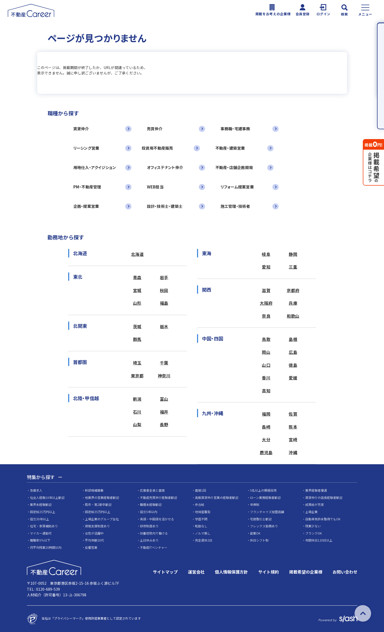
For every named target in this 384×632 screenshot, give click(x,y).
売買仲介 (155, 128)
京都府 (293, 290)
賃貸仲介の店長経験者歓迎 (323, 497)
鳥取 (266, 339)
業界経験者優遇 (316, 490)
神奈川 (164, 375)
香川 (266, 378)
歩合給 (199, 504)
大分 (266, 439)
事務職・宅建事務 (235, 128)
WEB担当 (155, 186)
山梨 (137, 424)
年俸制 (254, 504)
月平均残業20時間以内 (45, 547)
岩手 (164, 277)
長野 (164, 424)
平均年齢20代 (94, 540)
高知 (266, 390)
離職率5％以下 (40, 540)
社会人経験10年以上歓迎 (47, 497)
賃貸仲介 (81, 128)
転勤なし (201, 526)
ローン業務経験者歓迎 (265, 497)
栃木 (164, 326)
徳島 (293, 365)
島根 (293, 339)
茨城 (137, 326)
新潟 (137, 399)
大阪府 (266, 303)
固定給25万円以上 (42, 511)
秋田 (164, 290)
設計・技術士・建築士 (165, 206)
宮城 (137, 290)
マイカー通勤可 (41, 533)
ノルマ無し (202, 533)
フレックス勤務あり (264, 526)
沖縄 (293, 452)
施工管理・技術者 (235, 206)
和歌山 (293, 316)
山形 (137, 303)
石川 (137, 412)
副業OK (255, 533)
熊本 (293, 427)
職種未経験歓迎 (151, 504)
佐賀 (293, 414)
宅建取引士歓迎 (261, 519)
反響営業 (91, 547)
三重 (293, 267)
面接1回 (200, 490)
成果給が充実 (314, 504)
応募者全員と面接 (152, 490)
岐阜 (266, 254)
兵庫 (293, 303)
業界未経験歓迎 (41, 504)
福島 (164, 303)
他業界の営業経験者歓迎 (102, 497)
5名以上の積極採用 (263, 490)
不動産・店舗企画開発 (234, 167)
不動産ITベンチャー (153, 547)
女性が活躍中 (94, 533)
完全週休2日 (203, 540)
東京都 (137, 375)
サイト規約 (268, 572)
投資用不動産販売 (157, 148)
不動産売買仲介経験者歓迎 (158, 497)
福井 (164, 412)
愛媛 (293, 378)
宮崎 (293, 439)
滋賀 (266, 290)
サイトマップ (165, 572)
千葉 (164, 363)
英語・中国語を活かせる (157, 519)
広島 (293, 352)
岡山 (266, 352)
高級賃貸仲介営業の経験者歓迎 (216, 497)
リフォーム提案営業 (237, 186)
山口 (266, 365)
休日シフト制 (259, 540)
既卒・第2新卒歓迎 (98, 504)
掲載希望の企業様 (305, 572)
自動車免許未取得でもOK (322, 519)
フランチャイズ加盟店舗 (267, 511)
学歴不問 (201, 519)
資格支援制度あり (97, 526)
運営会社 (196, 572)
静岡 (293, 254)
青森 (137, 277)
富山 (164, 399)
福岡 (266, 414)
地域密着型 (202, 511)
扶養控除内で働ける (154, 533)
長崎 (266, 427)
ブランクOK (313, 533)
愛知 (266, 267)
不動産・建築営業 (230, 148)
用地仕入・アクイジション (94, 167)
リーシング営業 (86, 148)
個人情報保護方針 (231, 572)
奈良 (266, 316)
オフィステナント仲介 (165, 167)
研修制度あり (149, 526)
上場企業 (311, 511)
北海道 (137, 254)
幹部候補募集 (94, 490)
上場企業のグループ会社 (102, 519)
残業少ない (313, 526)
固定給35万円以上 (97, 511)
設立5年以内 (148, 511)
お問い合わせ (345, 572)
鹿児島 (266, 452)
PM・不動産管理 (87, 186)
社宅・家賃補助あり (44, 526)
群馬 (137, 339)
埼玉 (137, 363)
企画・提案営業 (86, 206)
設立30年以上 (39, 519)
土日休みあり (149, 540)
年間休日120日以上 (318, 540)
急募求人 (36, 490)
